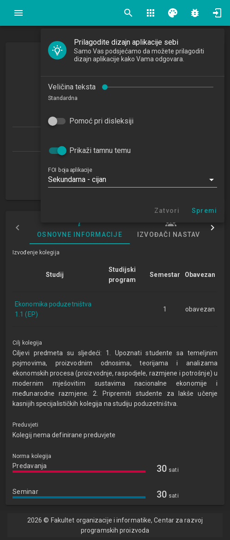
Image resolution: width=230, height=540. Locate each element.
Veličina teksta (72, 86)
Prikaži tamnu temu (100, 150)
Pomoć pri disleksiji (101, 121)
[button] (132, 179)
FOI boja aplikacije (70, 170)
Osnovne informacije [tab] (79, 227)
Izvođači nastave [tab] (171, 227)
